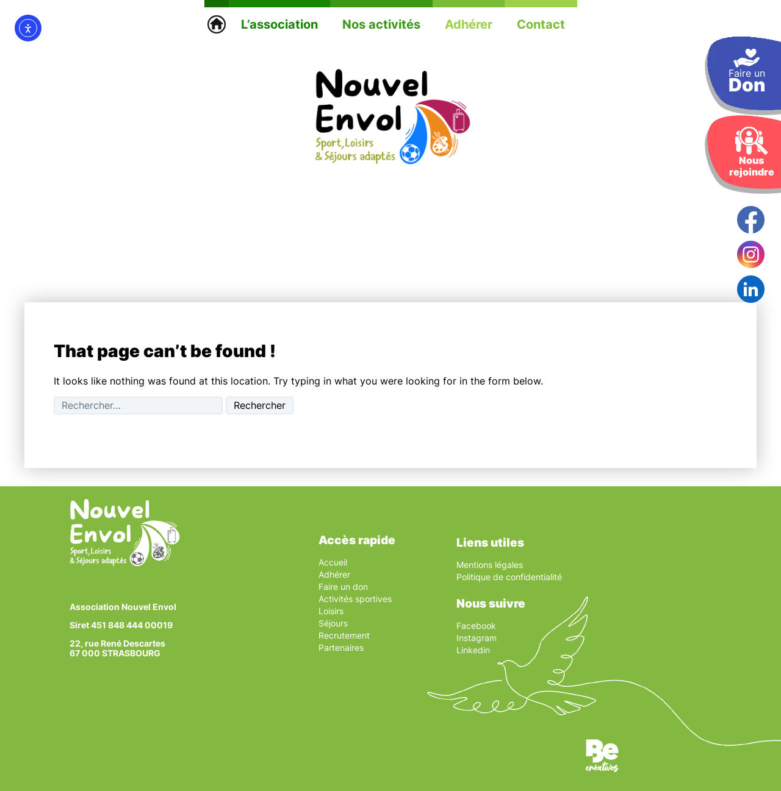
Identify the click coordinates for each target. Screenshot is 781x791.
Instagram (476, 638)
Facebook (476, 625)
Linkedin (473, 650)
